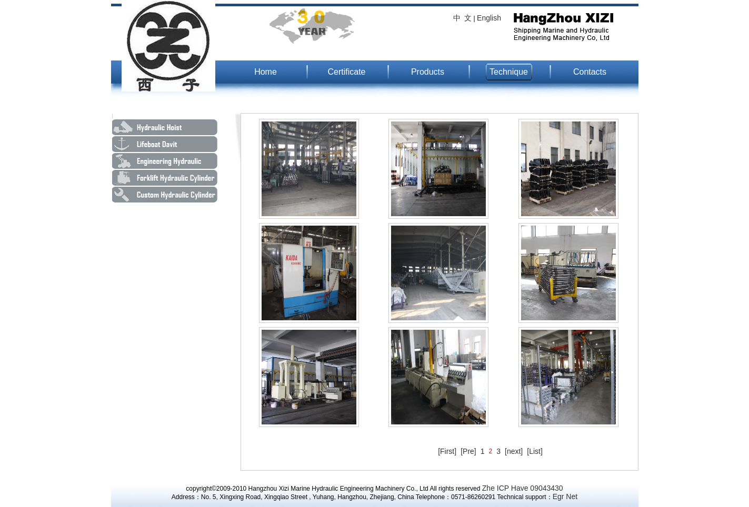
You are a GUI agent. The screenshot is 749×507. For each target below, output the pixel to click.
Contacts (589, 71)
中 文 (462, 18)
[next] (514, 451)
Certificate (346, 71)
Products (427, 71)
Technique (509, 71)
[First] (447, 451)
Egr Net (565, 496)
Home (265, 71)
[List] (535, 451)
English (489, 18)
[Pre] (468, 451)
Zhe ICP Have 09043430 (522, 488)
